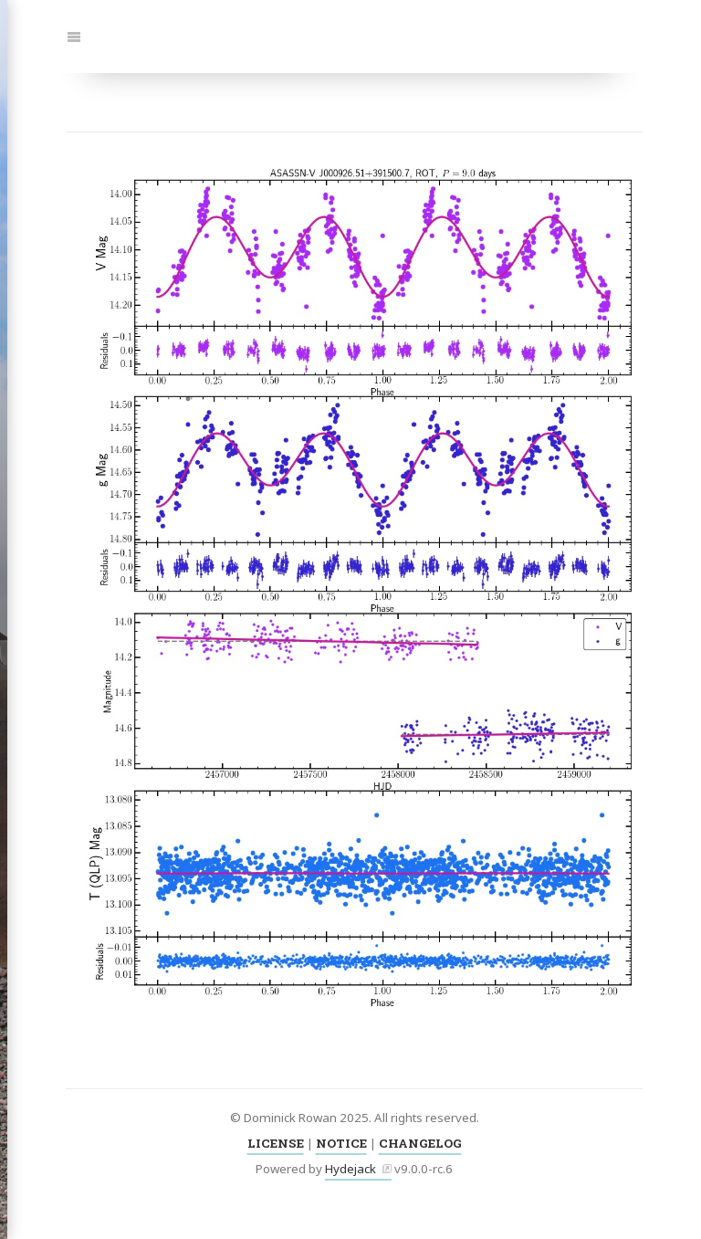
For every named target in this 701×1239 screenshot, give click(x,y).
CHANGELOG (420, 1143)
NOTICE (341, 1143)
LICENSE (275, 1143)
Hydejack (350, 1168)
